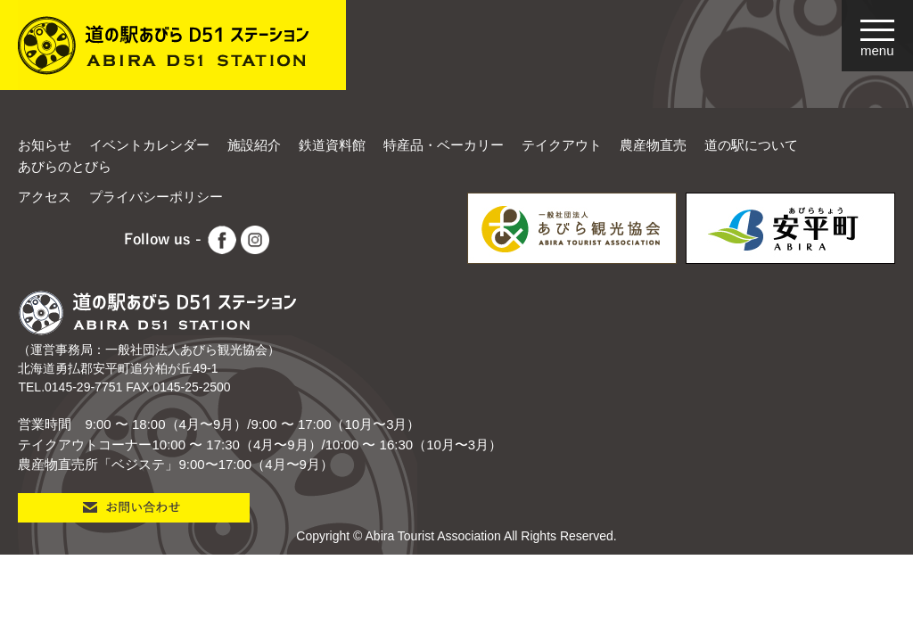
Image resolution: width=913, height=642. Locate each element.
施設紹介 (254, 144)
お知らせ (44, 144)
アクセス (44, 196)
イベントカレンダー (149, 144)
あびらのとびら (64, 166)
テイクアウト (562, 144)
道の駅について (751, 144)
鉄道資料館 (332, 144)
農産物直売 (653, 144)
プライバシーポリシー (156, 196)
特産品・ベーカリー (443, 144)
